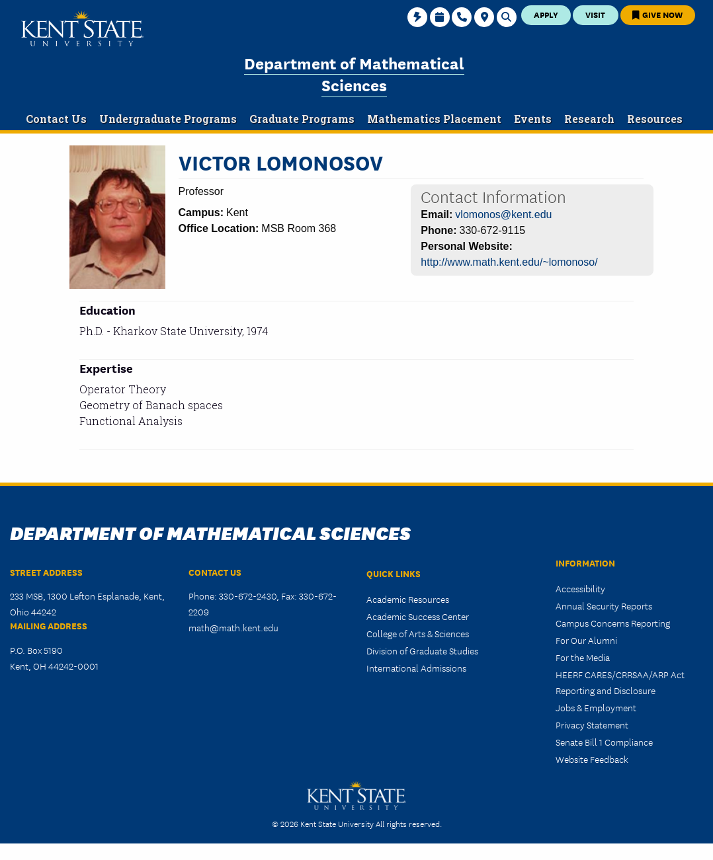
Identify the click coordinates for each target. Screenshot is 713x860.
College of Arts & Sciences (417, 633)
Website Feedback (592, 759)
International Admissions (416, 667)
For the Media (583, 657)
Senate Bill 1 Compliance (604, 741)
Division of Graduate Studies (422, 650)
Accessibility (580, 588)
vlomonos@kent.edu (503, 214)
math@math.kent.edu (233, 627)
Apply (546, 14)
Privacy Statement (592, 724)
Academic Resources (407, 599)
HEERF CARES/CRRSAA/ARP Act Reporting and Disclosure (620, 682)
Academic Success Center (417, 616)
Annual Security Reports (604, 605)
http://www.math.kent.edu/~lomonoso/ (509, 262)
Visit (595, 14)
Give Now (657, 14)
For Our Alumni (586, 640)
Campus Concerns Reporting (613, 622)
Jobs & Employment (596, 707)
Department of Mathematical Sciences (354, 73)
